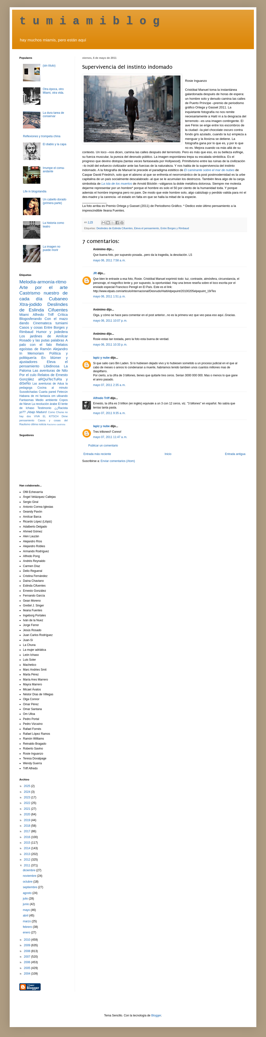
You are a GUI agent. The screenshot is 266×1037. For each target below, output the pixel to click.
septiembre (30, 887)
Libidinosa (51, 366)
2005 (27, 968)
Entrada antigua (235, 454)
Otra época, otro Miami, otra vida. (53, 90)
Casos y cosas (31, 327)
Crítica (63, 315)
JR (95, 273)
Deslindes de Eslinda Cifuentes (114, 228)
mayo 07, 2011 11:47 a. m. (110, 437)
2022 (27, 803)
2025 (27, 786)
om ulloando (60, 396)
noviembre (30, 876)
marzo (27, 921)
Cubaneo (58, 298)
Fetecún (62, 392)
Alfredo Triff (101, 398)
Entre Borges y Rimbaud (175, 228)
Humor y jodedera (52, 332)
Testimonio (44, 408)
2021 (27, 808)
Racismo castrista (56, 424)
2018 (27, 825)
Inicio (168, 454)
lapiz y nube (101, 357)
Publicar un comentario (103, 445)
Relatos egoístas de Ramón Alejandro (43, 347)
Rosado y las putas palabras (41, 340)
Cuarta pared (47, 392)
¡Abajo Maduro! (37, 412)
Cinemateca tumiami (50, 323)
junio (26, 904)
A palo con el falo (43, 342)
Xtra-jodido (30, 304)
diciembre (29, 870)
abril (26, 915)
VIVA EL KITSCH (46, 416)
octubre (28, 881)
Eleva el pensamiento (146, 228)
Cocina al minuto (52, 387)
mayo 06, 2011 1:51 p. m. (109, 296)
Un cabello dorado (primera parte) (54, 201)
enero (27, 932)
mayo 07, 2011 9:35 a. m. (109, 413)
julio (26, 898)
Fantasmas (26, 400)
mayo (27, 910)
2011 (27, 865)
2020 (27, 814)
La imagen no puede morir (51, 248)
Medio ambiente (46, 400)
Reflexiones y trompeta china (41, 136)
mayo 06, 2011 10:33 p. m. (110, 344)
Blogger (156, 1015)
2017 (27, 831)
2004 (27, 973)
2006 (27, 962)
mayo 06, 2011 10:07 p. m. (110, 320)
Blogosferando (30, 319)
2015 (27, 842)
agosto (27, 893)
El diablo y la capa (54, 144)
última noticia (38, 424)
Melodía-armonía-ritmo (42, 281)
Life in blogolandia (34, 191)
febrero (28, 927)
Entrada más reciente (97, 454)
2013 (27, 854)
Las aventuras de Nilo (50, 370)
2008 (27, 951)
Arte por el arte (43, 287)
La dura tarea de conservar (53, 114)
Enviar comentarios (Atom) (118, 461)
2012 (27, 859)
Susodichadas (28, 392)
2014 (27, 848)
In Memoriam (31, 353)
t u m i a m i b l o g (89, 21)
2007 (27, 956)
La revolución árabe (44, 404)
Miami (24, 315)
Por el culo (27, 375)
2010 (27, 939)
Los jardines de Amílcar (43, 336)
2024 (27, 792)
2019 (27, 820)
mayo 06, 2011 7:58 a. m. (109, 260)
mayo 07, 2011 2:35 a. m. (109, 385)
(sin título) (49, 65)
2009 (27, 945)
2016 (27, 837)
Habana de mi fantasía (34, 396)
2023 (27, 797)
